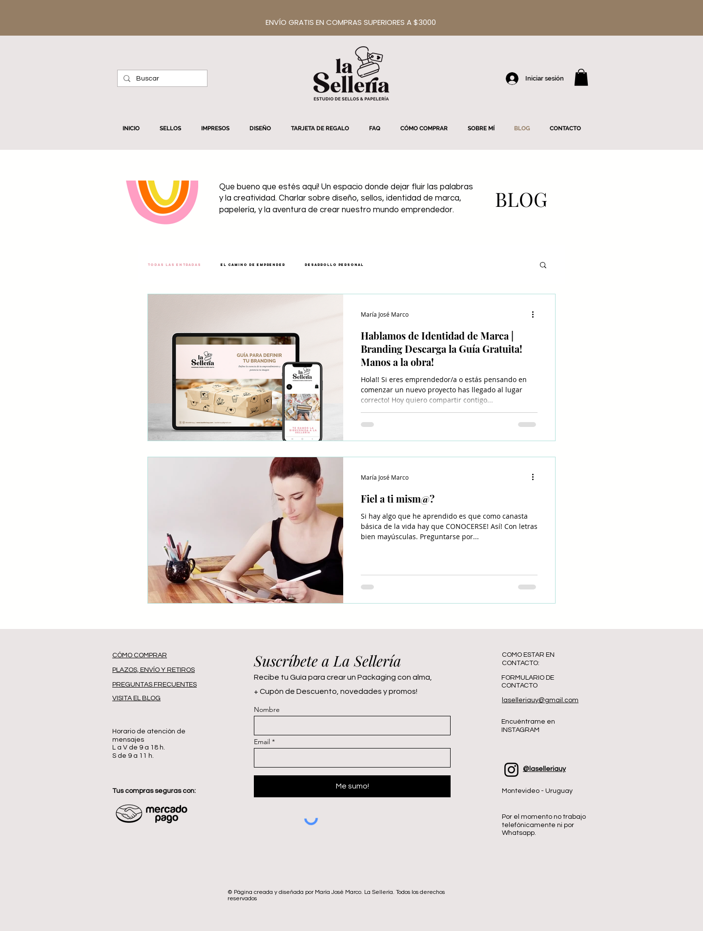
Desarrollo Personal (334, 264)
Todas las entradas (174, 264)
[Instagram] (511, 769)
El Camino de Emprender (253, 264)
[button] (581, 77)
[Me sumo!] (352, 786)
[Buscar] (161, 79)
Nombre (267, 709)
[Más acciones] (536, 314)
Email (262, 741)
